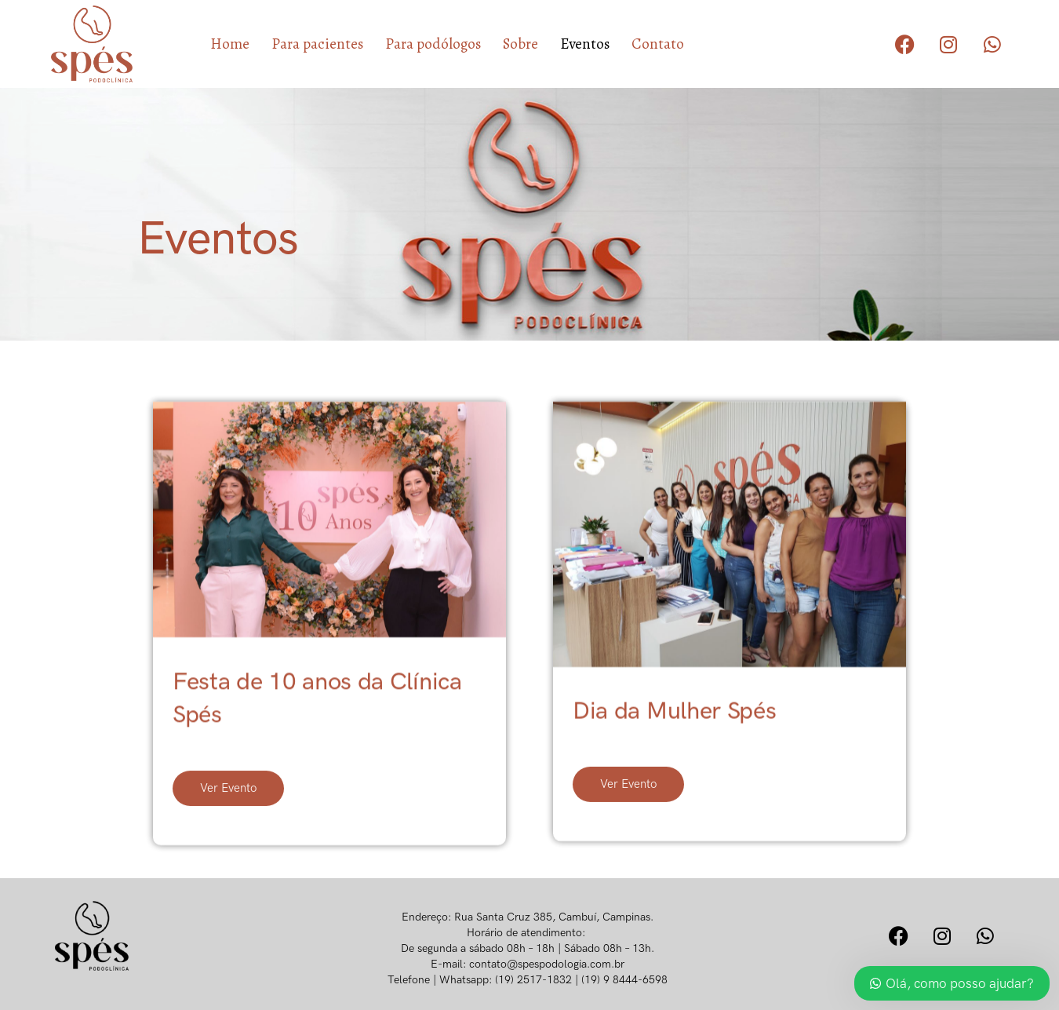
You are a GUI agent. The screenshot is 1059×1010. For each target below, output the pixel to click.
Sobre (520, 44)
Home (229, 44)
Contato (657, 44)
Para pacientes (317, 44)
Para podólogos (433, 44)
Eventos (585, 44)
